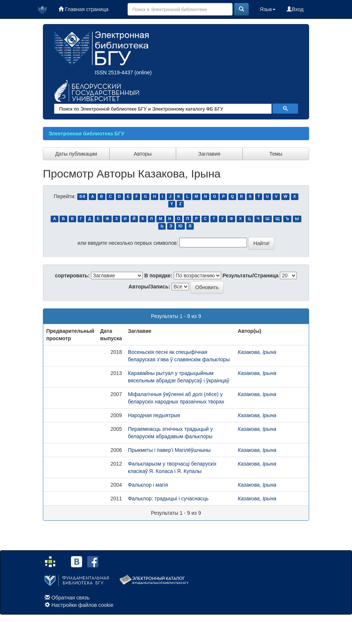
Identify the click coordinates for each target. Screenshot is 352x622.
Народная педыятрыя (154, 415)
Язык (268, 9)
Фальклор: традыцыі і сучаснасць (168, 498)
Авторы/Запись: (149, 287)
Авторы (143, 154)
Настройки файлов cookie (82, 605)
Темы (275, 154)
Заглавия (209, 154)
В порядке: (158, 275)
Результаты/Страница (251, 275)
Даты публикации (76, 154)
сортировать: (72, 275)
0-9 (82, 197)
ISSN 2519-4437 (114, 72)
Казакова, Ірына (257, 352)
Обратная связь (70, 598)
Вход (295, 9)
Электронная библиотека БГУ (86, 133)
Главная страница (83, 9)
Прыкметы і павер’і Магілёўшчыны (169, 450)
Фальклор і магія (148, 485)
